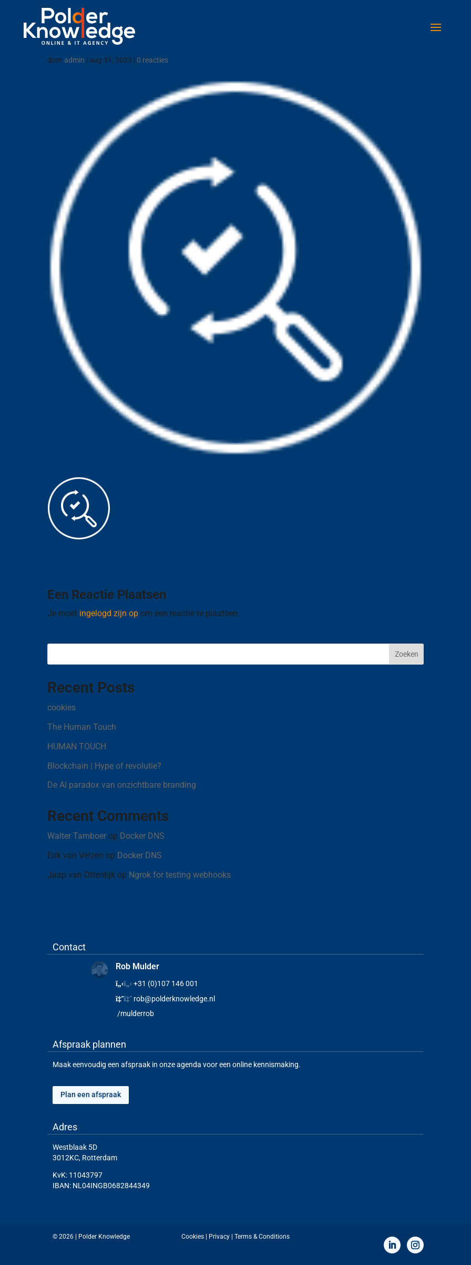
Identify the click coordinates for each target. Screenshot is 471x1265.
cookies (61, 707)
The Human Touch (81, 727)
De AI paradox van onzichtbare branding (121, 785)
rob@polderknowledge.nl (174, 999)
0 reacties (152, 60)
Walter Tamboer (76, 836)
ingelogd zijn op (108, 613)
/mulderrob (135, 1013)
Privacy (219, 1236)
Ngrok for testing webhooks (180, 875)
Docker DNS (142, 836)
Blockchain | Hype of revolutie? (104, 766)
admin (74, 60)
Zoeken (406, 654)
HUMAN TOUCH (76, 746)
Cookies (192, 1236)
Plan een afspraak (90, 1094)
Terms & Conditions (262, 1236)
